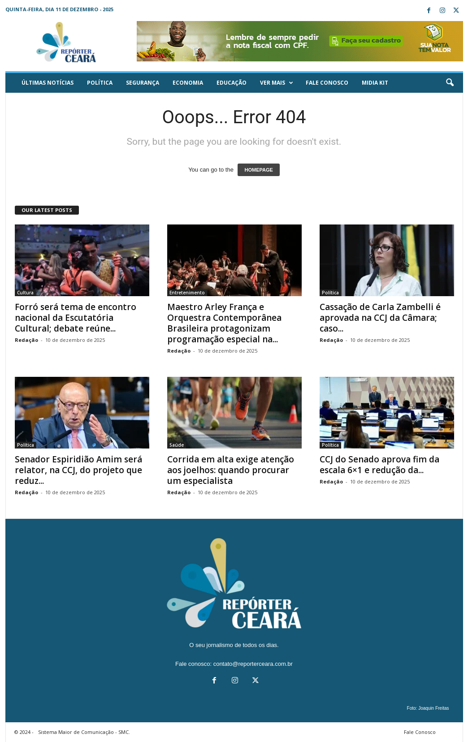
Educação (232, 82)
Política (100, 82)
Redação (26, 339)
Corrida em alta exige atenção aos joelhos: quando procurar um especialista (230, 470)
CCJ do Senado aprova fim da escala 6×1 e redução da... (379, 464)
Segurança (142, 82)
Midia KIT (375, 82)
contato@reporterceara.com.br (253, 663)
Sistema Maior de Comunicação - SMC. (84, 732)
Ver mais (276, 83)
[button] (449, 83)
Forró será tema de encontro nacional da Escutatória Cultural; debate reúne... (75, 317)
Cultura (25, 292)
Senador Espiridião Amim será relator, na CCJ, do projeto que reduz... (78, 470)
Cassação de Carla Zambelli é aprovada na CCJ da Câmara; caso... (380, 317)
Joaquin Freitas (433, 708)
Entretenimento (187, 292)
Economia (188, 82)
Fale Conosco (327, 82)
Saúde (176, 445)
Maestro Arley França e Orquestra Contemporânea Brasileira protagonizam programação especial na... (224, 323)
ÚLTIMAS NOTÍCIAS (48, 82)
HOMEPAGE (258, 170)
